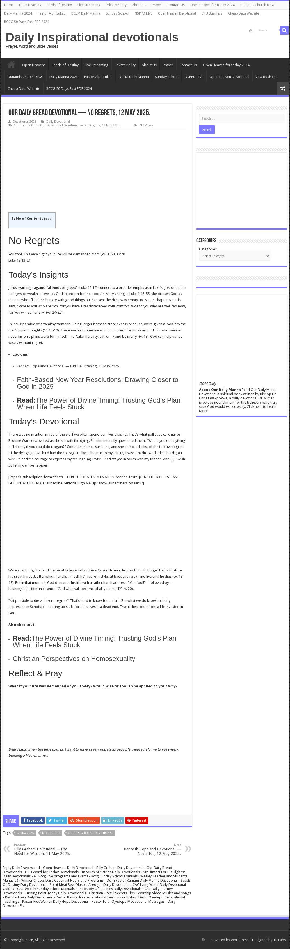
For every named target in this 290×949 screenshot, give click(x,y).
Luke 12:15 (87, 287)
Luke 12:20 (116, 254)
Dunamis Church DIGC (257, 5)
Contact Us (176, 5)
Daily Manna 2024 (18, 13)
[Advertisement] (97, 171)
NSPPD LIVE (143, 13)
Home (8, 5)
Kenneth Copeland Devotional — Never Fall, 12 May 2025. (152, 849)
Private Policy (116, 5)
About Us (139, 5)
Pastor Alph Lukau (52, 13)
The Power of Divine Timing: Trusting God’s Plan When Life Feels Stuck (98, 403)
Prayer (157, 5)
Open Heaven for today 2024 (212, 5)
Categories (208, 249)
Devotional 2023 (24, 122)
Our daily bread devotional (90, 833)
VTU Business (212, 13)
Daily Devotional (58, 122)
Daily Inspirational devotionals (92, 37)
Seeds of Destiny (59, 5)
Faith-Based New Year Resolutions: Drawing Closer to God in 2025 (97, 383)
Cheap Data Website (243, 13)
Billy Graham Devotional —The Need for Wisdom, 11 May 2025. (43, 849)
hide (48, 219)
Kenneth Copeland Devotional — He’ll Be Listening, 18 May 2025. (68, 366)
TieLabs (279, 940)
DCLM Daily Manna (85, 13)
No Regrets (51, 833)
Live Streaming (88, 5)
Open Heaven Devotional (177, 13)
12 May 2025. (25, 833)
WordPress (239, 940)
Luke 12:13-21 (19, 260)
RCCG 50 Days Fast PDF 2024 (26, 22)
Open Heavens (30, 5)
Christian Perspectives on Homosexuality (74, 658)
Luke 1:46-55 (139, 294)
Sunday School (117, 13)
